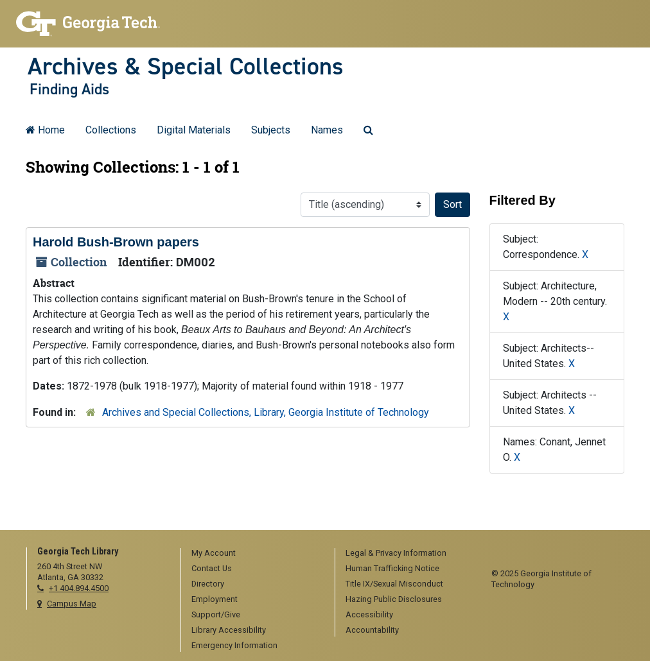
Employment (214, 599)
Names (327, 130)
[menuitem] (253, 554)
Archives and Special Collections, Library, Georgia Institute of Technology (265, 412)
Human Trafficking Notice (392, 568)
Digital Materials (194, 130)
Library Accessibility (228, 630)
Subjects (270, 130)
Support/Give (215, 614)
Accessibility (369, 614)
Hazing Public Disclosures (394, 599)
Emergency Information (234, 645)
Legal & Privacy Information (396, 553)
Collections (110, 130)
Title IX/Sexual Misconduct (394, 583)
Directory (207, 583)
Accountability (372, 630)
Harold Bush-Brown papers (116, 242)
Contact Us (211, 568)
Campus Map (71, 603)
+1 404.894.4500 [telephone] (79, 588)
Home (45, 130)
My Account (213, 553)
